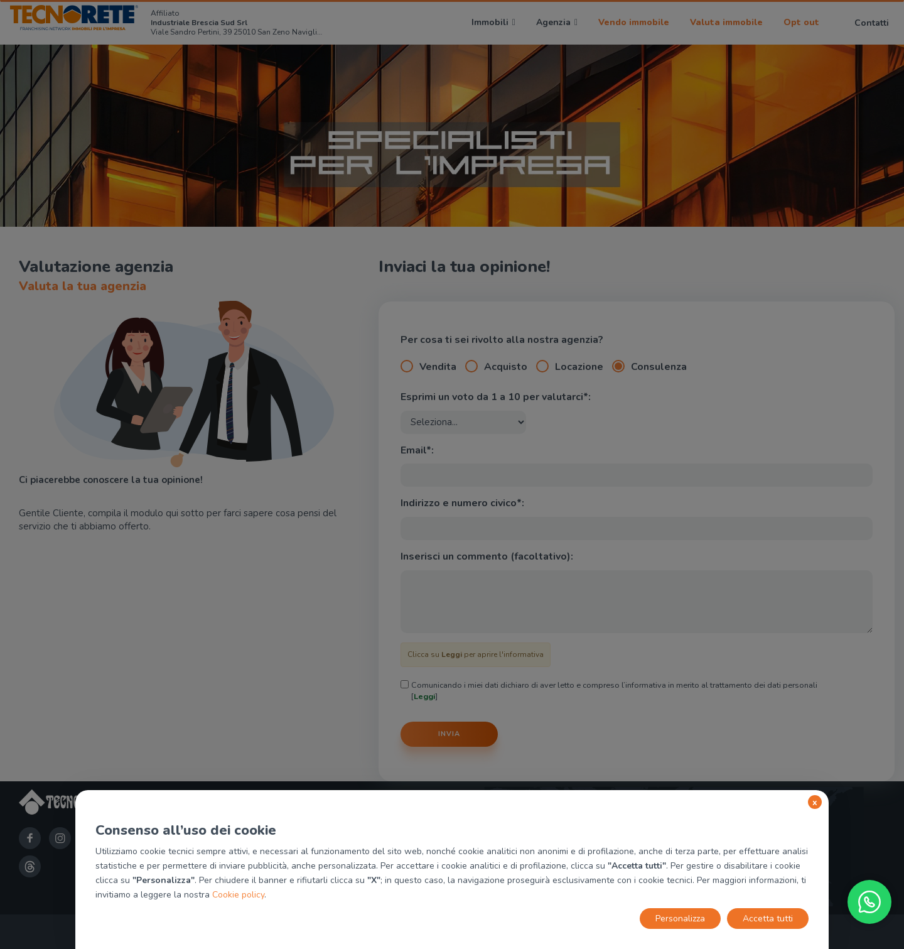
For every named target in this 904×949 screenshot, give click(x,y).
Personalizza (680, 919)
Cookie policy (238, 895)
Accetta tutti (768, 919)
